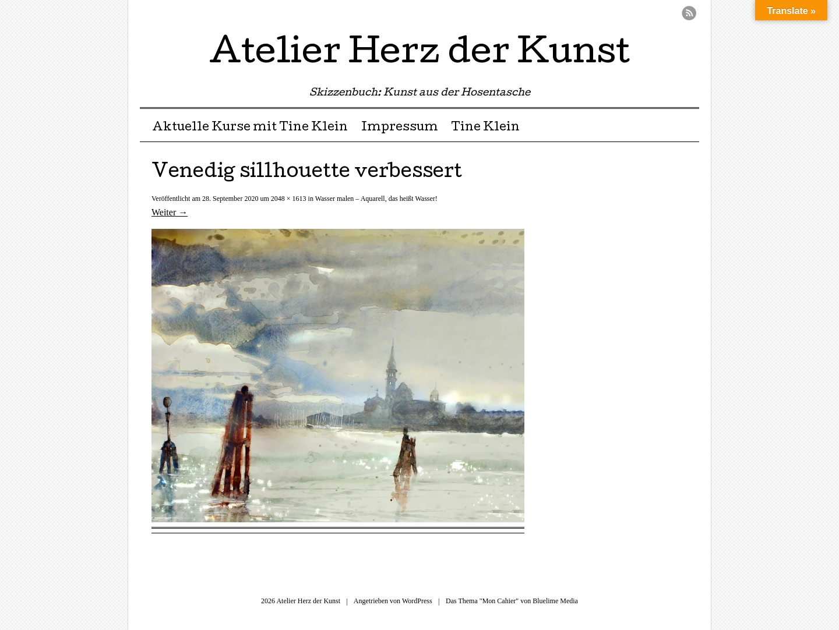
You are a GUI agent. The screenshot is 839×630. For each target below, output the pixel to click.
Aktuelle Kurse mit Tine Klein (250, 128)
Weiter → (169, 212)
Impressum (399, 128)
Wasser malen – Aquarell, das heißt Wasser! (376, 198)
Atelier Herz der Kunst (419, 54)
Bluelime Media (555, 601)
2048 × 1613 (288, 198)
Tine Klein (485, 128)
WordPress (417, 601)
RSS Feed (689, 13)
